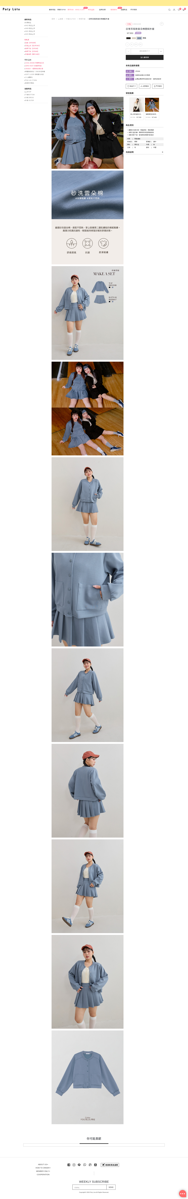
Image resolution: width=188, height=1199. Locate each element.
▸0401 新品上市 (29, 31)
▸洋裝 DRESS (29, 97)
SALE (26, 40)
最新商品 (27, 19)
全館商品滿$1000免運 (142, 75)
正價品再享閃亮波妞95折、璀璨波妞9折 (148, 79)
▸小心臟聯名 (28, 77)
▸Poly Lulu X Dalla (30, 80)
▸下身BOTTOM (29, 95)
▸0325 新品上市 (29, 34)
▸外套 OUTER (29, 100)
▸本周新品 (27, 22)
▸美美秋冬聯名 (29, 83)
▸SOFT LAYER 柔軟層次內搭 (34, 74)
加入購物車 (144, 57)
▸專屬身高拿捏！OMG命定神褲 (34, 71)
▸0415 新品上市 (29, 25)
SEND (111, 1187)
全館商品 (27, 89)
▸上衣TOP (27, 92)
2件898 (138, 33)
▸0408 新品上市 (29, 28)
